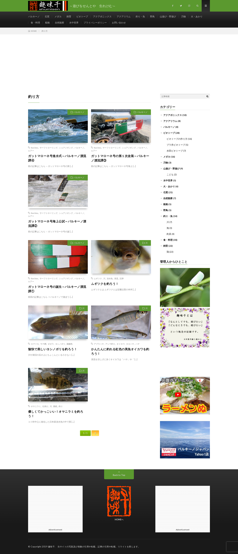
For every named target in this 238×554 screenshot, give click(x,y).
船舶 (47, 22)
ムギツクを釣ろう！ (105, 284)
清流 (116, 278)
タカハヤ (130, 344)
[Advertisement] (119, 59)
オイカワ (121, 344)
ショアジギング (66, 148)
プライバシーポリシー (95, 22)
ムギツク (98, 278)
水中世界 (74, 22)
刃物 (183, 16)
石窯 (47, 16)
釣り (61, 406)
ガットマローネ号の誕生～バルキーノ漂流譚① (57, 289)
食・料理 (35, 22)
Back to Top (119, 475)
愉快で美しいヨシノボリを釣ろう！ (52, 349)
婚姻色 (70, 344)
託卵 (122, 278)
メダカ (58, 16)
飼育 (69, 16)
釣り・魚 (140, 16)
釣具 (169, 233)
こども (170, 174)
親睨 (55, 406)
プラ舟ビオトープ (176, 144)
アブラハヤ (99, 344)
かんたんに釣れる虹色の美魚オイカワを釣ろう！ (120, 351)
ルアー (31, 151)
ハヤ (137, 344)
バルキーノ (34, 16)
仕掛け (45, 406)
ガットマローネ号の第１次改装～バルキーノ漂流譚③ (120, 158)
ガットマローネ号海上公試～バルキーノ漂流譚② (57, 223)
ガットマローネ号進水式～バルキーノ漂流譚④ (57, 158)
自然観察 (59, 22)
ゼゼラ (51, 344)
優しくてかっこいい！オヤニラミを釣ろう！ (55, 414)
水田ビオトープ (175, 150)
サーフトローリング (49, 148)
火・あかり (196, 16)
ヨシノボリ (60, 344)
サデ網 (43, 344)
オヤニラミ (36, 406)
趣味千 (51, 546)
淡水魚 (110, 278)
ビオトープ (82, 16)
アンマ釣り (110, 344)
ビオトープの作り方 (177, 138)
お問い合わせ (119, 22)
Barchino (34, 148)
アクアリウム (124, 16)
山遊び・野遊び (168, 16)
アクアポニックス (102, 16)
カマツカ (35, 344)
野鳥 (152, 16)
